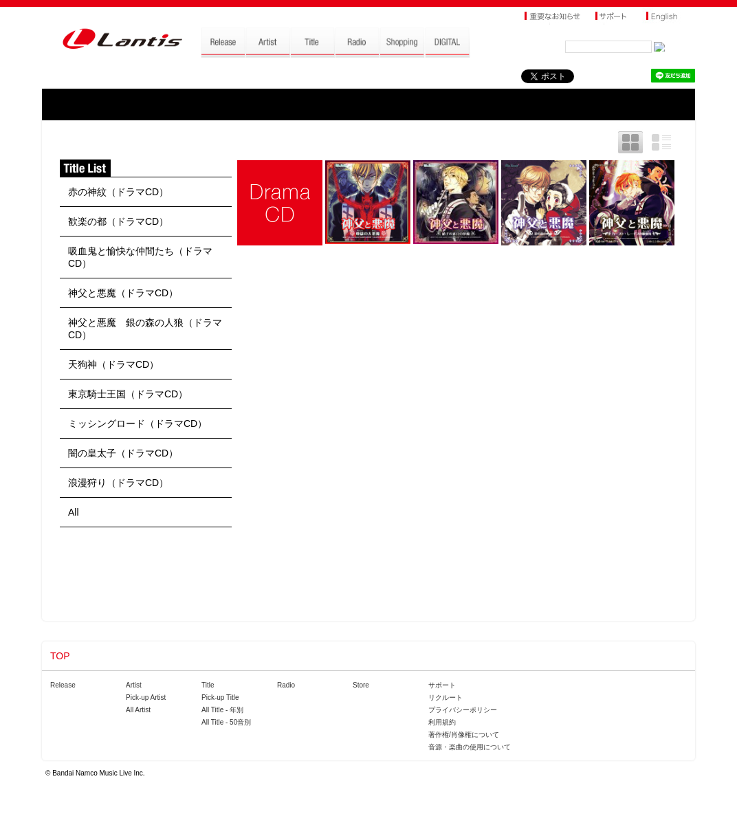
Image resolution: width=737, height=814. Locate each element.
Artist (134, 685)
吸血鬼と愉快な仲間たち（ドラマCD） (140, 257)
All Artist (138, 710)
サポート (442, 685)
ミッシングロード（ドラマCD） (137, 423)
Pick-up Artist (146, 697)
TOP (60, 655)
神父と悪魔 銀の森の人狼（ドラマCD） (145, 328)
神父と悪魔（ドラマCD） (123, 292)
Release (63, 685)
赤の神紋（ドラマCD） (118, 191)
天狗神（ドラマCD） (113, 364)
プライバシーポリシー (462, 710)
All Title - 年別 (222, 710)
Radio (286, 685)
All (73, 512)
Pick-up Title (220, 697)
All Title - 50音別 (226, 722)
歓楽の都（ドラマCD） (118, 221)
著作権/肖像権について (463, 734)
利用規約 (442, 722)
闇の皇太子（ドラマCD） (123, 453)
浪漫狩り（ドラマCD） (118, 482)
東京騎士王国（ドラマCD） (128, 393)
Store (361, 685)
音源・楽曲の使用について (469, 747)
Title (207, 685)
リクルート (445, 697)
